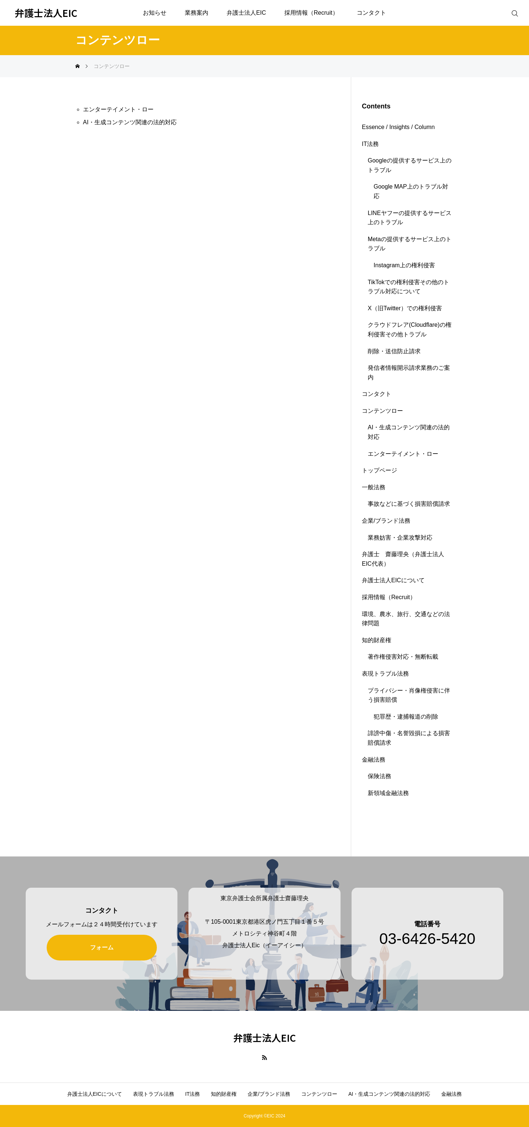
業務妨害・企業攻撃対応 (400, 537)
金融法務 (373, 759)
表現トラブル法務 (385, 673)
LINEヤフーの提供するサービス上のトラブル (409, 218)
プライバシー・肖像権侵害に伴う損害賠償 (409, 695)
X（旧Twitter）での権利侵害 (405, 308)
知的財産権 (376, 640)
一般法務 (373, 487)
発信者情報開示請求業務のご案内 (409, 372)
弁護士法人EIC (246, 13)
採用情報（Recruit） (311, 13)
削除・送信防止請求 (394, 351)
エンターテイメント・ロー (118, 109)
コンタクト (371, 13)
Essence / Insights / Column (398, 127)
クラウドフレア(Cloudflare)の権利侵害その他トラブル (409, 329)
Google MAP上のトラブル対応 (411, 191)
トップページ (379, 470)
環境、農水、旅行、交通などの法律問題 (406, 619)
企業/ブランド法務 (386, 521)
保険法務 (379, 776)
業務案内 (196, 13)
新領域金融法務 (388, 793)
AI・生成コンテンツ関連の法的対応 (130, 122)
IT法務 (370, 144)
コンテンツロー (382, 411)
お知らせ (154, 13)
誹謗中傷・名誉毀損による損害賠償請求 (409, 738)
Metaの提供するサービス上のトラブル (409, 244)
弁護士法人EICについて (393, 580)
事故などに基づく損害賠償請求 (409, 504)
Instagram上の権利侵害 (404, 265)
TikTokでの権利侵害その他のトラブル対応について (408, 287)
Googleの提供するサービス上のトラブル (409, 165)
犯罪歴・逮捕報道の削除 (406, 716)
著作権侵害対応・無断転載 (403, 657)
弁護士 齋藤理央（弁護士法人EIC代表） (403, 559)
